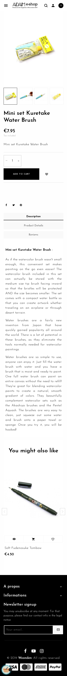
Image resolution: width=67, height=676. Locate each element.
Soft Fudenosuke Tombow (22, 548)
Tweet (13, 205)
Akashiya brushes (25, 405)
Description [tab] (33, 216)
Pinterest (21, 205)
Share (6, 205)
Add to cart (21, 174)
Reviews (33, 235)
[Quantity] (12, 160)
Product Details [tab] (33, 225)
